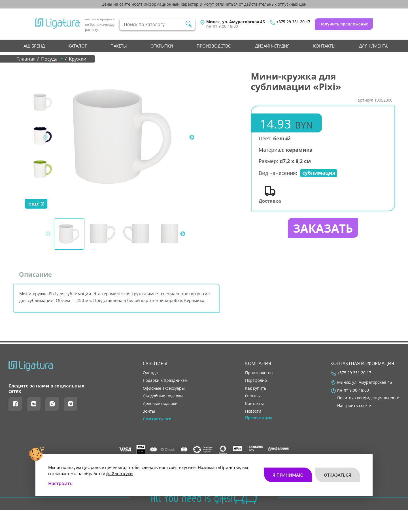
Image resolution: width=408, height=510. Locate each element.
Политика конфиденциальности (368, 398)
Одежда (150, 372)
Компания (258, 363)
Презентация (258, 417)
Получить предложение (343, 24)
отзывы (253, 396)
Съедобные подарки (163, 396)
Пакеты (118, 46)
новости (253, 411)
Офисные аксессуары (164, 388)
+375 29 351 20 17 (293, 22)
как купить (255, 388)
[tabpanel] (122, 137)
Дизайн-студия (272, 46)
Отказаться (337, 475)
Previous (45, 137)
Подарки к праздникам (165, 380)
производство (214, 46)
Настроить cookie (354, 405)
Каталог (77, 46)
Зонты (149, 411)
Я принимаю (288, 475)
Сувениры (155, 363)
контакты (324, 46)
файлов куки (119, 473)
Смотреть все (157, 419)
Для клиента (373, 46)
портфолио (256, 380)
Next (192, 137)
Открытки (161, 46)
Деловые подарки (160, 403)
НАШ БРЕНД (32, 46)
